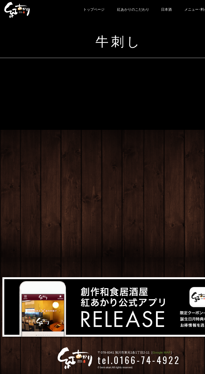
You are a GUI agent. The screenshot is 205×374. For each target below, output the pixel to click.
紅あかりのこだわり (133, 9)
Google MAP (162, 352)
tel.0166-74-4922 (139, 360)
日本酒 (166, 9)
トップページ (94, 9)
